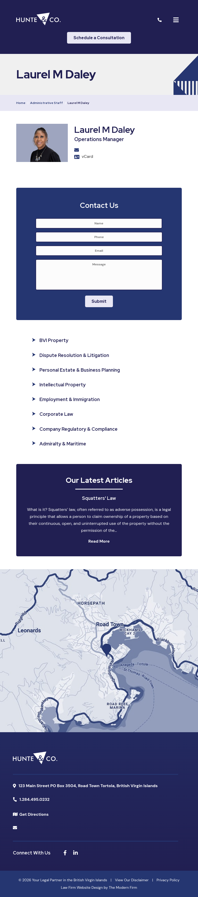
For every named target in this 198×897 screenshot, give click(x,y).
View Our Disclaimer (131, 880)
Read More (99, 541)
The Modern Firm (123, 887)
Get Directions (33, 814)
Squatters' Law (99, 498)
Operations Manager (99, 139)
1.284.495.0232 (34, 799)
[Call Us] (159, 20)
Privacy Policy (167, 880)
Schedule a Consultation (99, 37)
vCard (87, 156)
